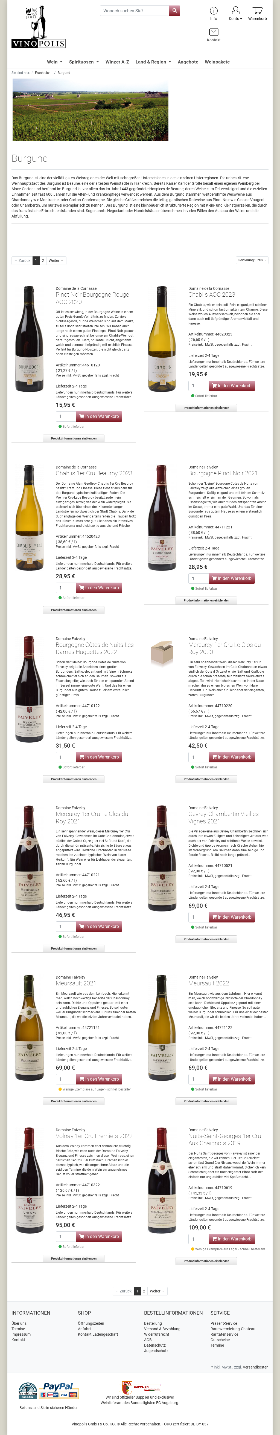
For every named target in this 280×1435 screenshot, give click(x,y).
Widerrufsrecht (156, 1334)
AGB (148, 1340)
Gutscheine (220, 1340)
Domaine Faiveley (203, 467)
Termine (18, 1329)
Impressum (21, 1334)
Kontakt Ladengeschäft (98, 1334)
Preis (251, 260)
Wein (53, 62)
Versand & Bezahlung (162, 1329)
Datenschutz (155, 1345)
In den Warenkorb (99, 416)
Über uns (19, 1323)
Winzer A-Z (117, 62)
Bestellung (153, 1323)
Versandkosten (256, 1367)
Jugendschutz (156, 1351)
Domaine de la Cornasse (76, 288)
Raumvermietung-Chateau (233, 1329)
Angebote (188, 62)
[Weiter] (56, 260)
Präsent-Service (224, 1323)
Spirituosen (82, 62)
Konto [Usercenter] (236, 13)
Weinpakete (217, 62)
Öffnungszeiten (91, 1323)
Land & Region (151, 62)
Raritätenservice (224, 1334)
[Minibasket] (257, 13)
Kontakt (18, 1340)
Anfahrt (84, 1329)
